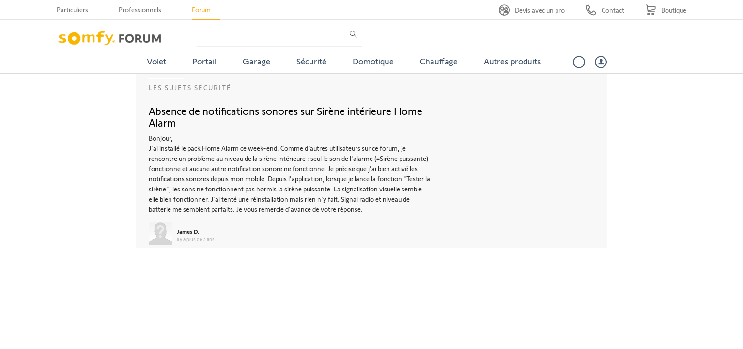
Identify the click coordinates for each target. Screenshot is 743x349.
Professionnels (140, 9)
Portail (204, 61)
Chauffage (439, 61)
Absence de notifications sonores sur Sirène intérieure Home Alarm (285, 116)
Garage (256, 61)
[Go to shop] (665, 10)
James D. (188, 231)
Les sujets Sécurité (190, 87)
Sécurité (311, 61)
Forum (201, 9)
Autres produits (512, 61)
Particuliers (72, 9)
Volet (156, 61)
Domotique (373, 61)
